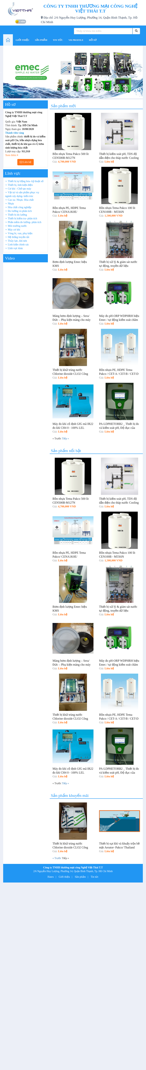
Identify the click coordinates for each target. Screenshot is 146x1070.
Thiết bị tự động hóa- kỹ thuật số (25, 181)
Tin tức (95, 876)
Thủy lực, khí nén (17, 240)
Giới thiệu (64, 876)
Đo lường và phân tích (20, 211)
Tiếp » (65, 438)
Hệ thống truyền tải (18, 237)
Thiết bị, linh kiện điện (20, 185)
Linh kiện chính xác (18, 244)
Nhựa (11, 203)
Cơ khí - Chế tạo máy (19, 188)
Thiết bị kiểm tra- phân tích (22, 218)
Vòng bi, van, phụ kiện (20, 233)
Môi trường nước (17, 226)
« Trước (57, 858)
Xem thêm (11, 155)
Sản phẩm (80, 876)
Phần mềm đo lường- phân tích (24, 222)
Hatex (50, 876)
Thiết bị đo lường (17, 214)
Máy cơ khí (14, 229)
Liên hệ (25, 162)
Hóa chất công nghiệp (19, 207)
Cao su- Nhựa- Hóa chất (21, 199)
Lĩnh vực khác (15, 248)
